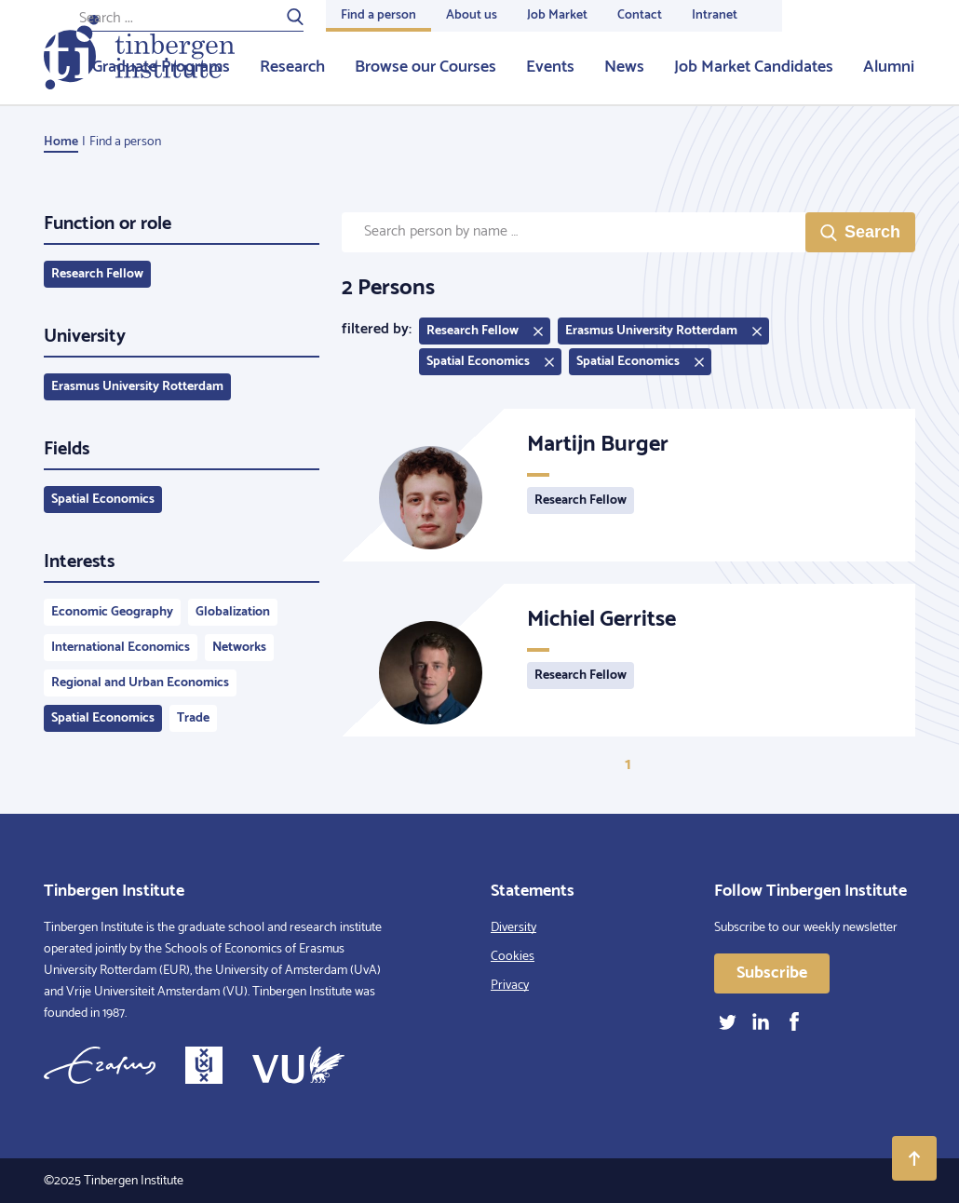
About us (471, 15)
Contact (639, 15)
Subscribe (771, 973)
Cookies (512, 956)
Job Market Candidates (753, 67)
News (624, 67)
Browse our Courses (425, 67)
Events (550, 67)
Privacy (510, 985)
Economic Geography (112, 612)
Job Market (557, 15)
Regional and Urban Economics (140, 683)
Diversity (513, 928)
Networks (239, 647)
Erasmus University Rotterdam (137, 387)
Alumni (888, 67)
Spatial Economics (103, 499)
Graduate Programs (161, 67)
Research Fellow (97, 274)
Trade (193, 718)
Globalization (233, 612)
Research (292, 67)
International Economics (120, 647)
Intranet (714, 15)
